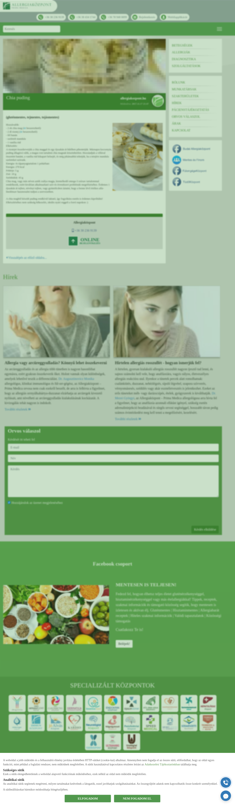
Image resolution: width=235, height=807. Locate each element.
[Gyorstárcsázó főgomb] (226, 782)
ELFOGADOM (88, 798)
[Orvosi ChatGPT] (226, 796)
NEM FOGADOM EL (137, 798)
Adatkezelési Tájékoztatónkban (162, 764)
